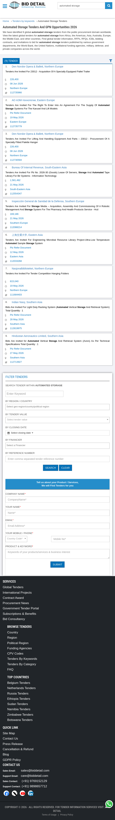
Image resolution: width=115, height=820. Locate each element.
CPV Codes (15, 653)
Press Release (13, 744)
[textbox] (58, 406)
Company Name (15, 494)
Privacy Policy (66, 814)
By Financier (13, 439)
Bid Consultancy (14, 619)
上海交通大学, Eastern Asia (27, 234)
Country (12, 632)
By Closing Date (16, 427)
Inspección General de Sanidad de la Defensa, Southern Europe (48, 201)
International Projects (17, 592)
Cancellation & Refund (18, 749)
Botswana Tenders (20, 720)
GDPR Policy (12, 760)
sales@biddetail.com (35, 770)
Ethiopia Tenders (18, 698)
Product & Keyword (19, 546)
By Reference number (20, 453)
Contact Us (10, 738)
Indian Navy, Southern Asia (27, 302)
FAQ (10, 669)
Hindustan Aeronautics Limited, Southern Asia (37, 336)
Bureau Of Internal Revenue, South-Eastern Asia (39, 167)
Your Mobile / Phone (19, 533)
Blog (6, 754)
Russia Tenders (17, 693)
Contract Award (13, 598)
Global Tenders (13, 587)
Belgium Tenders (18, 683)
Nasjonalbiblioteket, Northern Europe (32, 268)
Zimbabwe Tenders (20, 714)
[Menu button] (6, 6)
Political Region (17, 643)
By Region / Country (18, 401)
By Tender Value (16, 414)
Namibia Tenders (18, 709)
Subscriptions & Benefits (19, 613)
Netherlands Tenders (21, 688)
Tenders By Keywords (22, 659)
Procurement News (16, 603)
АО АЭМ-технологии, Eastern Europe (33, 100)
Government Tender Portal (21, 608)
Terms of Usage (49, 814)
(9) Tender (11, 60)
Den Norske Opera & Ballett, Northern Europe (37, 66)
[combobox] (57, 407)
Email (9, 520)
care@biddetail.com (34, 776)
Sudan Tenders (17, 704)
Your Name (13, 507)
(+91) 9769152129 (34, 781)
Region (12, 637)
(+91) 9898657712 (34, 786)
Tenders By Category (21, 664)
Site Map (9, 733)
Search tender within (33, 385)
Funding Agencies (19, 648)
